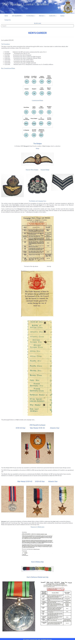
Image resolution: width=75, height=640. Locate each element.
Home (6, 16)
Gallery (62, 16)
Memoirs (42, 16)
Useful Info (52, 16)
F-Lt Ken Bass (30, 16)
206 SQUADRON (17, 16)
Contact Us (8, 20)
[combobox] (37, 25)
